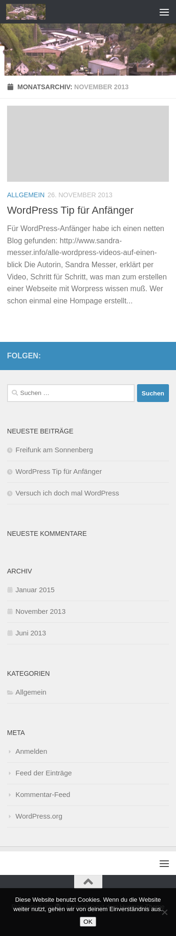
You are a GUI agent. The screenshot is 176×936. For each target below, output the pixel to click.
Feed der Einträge (43, 773)
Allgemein (26, 195)
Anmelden (31, 751)
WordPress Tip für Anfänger (70, 210)
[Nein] (164, 912)
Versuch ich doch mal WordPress (67, 493)
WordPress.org (38, 816)
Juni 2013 (30, 633)
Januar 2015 (34, 590)
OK (88, 921)
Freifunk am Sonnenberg (54, 450)
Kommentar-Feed (42, 794)
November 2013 (40, 611)
